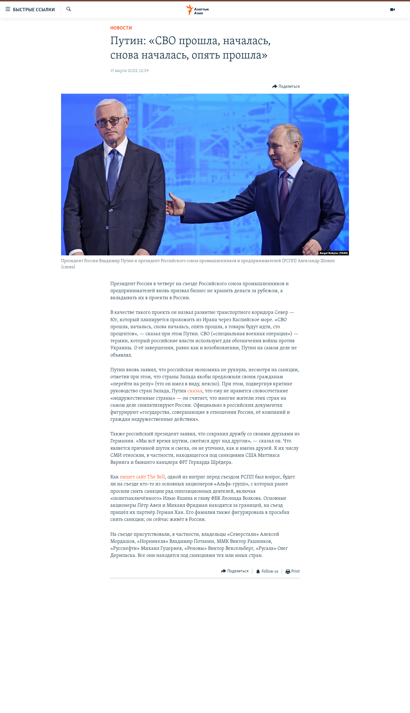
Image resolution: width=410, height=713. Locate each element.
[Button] (286, 86)
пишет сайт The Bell (142, 477)
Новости (121, 28)
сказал (194, 391)
